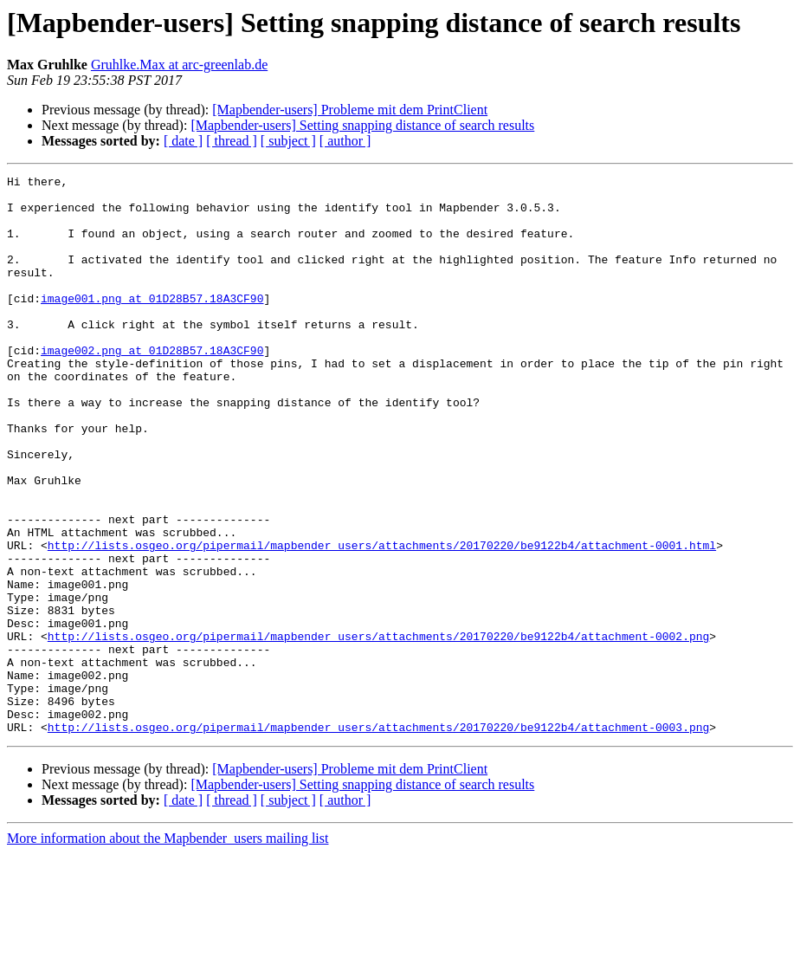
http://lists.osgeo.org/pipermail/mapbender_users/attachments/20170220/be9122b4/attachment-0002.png (378, 729)
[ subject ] (288, 140)
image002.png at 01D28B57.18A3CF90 (152, 386)
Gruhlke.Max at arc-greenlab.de (179, 64)
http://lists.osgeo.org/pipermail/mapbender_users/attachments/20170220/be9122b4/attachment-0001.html (382, 620)
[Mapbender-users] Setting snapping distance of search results (362, 125)
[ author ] (345, 140)
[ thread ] (231, 140)
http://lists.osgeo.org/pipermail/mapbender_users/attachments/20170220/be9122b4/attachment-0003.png (378, 838)
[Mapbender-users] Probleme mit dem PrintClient (349, 109)
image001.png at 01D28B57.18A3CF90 (152, 324)
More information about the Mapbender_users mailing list (167, 949)
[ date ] (183, 140)
